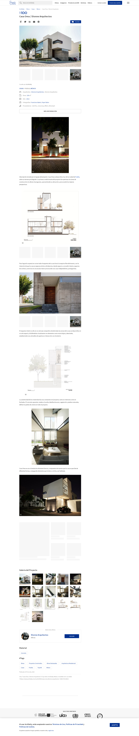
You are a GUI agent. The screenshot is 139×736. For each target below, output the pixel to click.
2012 (27, 99)
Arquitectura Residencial (69, 663)
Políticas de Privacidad (74, 724)
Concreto (23, 653)
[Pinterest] (38, 21)
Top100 (40, 667)
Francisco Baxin (36, 102)
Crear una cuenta (115, 3)
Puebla (77, 177)
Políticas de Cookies (26, 727)
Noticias (83, 3)
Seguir (71, 636)
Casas (21, 88)
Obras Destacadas (52, 663)
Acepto (115, 725)
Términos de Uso (58, 724)
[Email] (34, 21)
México (33, 88)
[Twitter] (25, 21)
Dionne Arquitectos (37, 92)
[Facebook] (20, 21)
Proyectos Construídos (35, 663)
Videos (90, 3)
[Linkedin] (29, 21)
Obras (57, 3)
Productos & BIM (73, 3)
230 (28, 95)
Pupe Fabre (45, 102)
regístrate (51, 730)
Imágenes (63, 3)
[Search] (37, 3)
